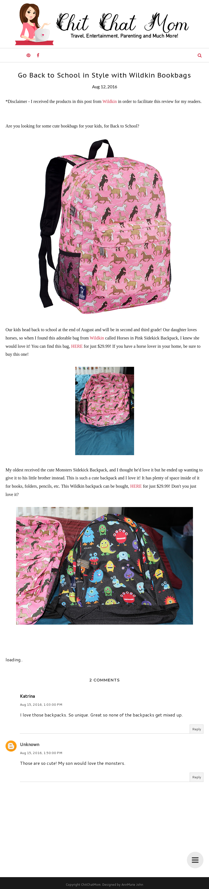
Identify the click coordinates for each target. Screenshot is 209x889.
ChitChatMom (91, 884)
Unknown (29, 744)
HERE (77, 346)
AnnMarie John (132, 884)
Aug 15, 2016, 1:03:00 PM (41, 704)
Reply (196, 729)
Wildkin (110, 101)
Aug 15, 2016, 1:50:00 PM (41, 752)
